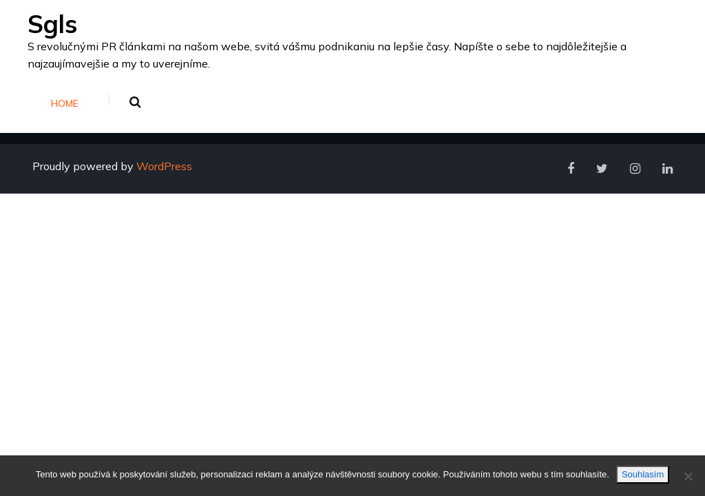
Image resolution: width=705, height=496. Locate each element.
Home (64, 103)
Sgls (52, 23)
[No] (688, 476)
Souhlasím (643, 474)
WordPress (164, 166)
